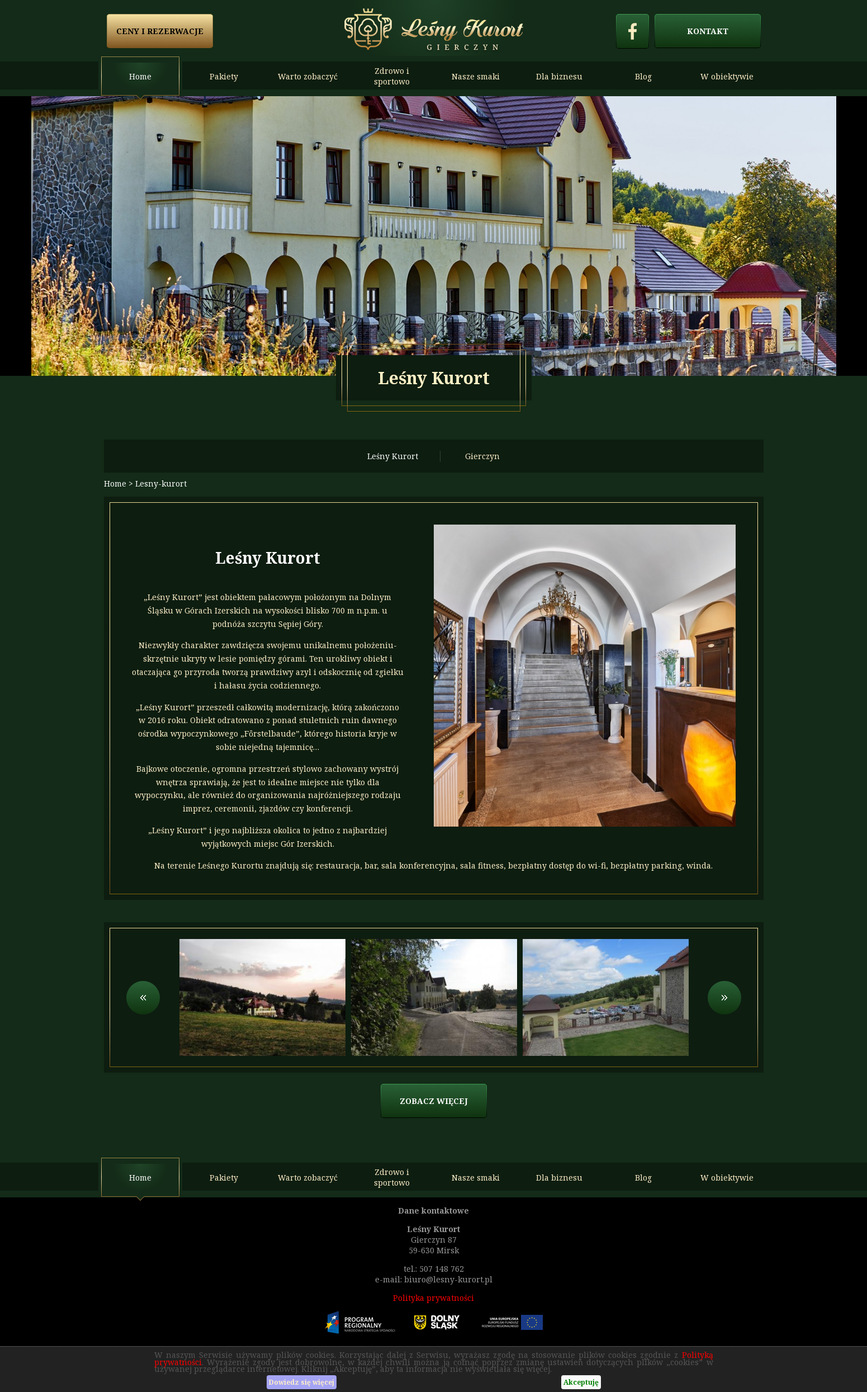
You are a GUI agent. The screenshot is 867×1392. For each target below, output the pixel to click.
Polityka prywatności (433, 1297)
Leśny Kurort (392, 456)
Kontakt (707, 31)
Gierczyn (482, 456)
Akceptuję (581, 1382)
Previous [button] (143, 997)
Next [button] (724, 997)
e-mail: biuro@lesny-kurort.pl (433, 1279)
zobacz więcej (434, 1101)
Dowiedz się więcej (301, 1382)
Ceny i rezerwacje (159, 31)
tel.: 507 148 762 (434, 1268)
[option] (433, 236)
